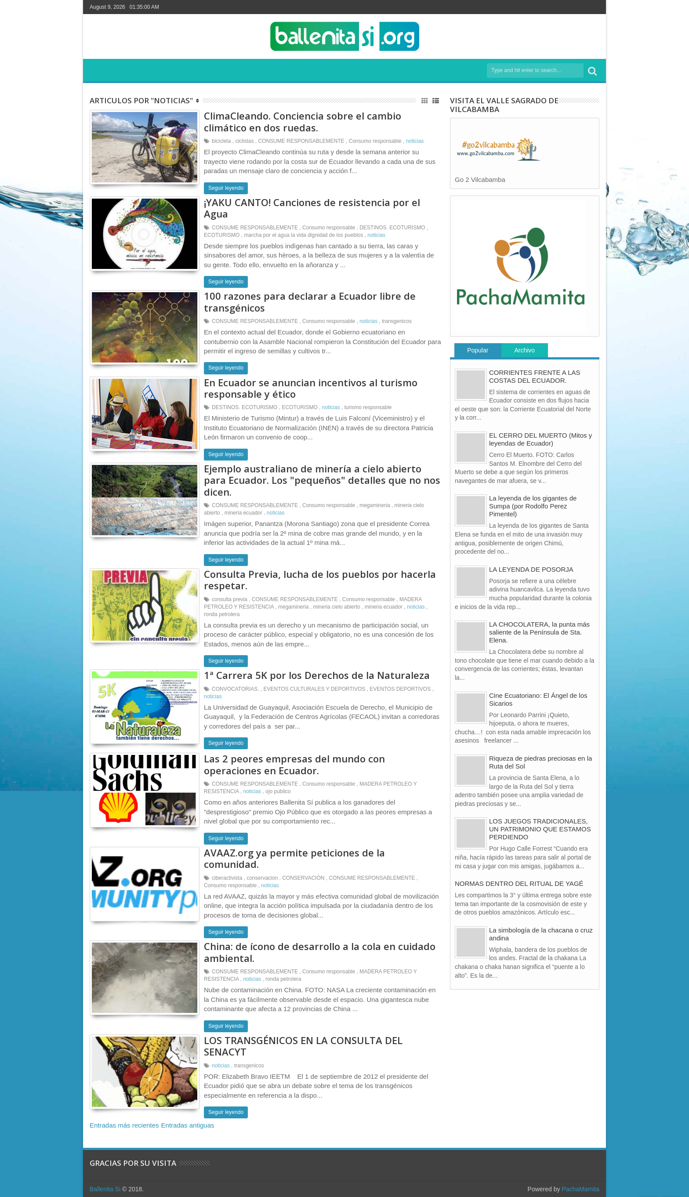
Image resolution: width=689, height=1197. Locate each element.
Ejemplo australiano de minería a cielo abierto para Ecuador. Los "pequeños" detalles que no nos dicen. (322, 480)
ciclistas (244, 141)
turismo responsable (368, 407)
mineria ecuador (243, 513)
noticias (415, 141)
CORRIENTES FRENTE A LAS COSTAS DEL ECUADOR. (534, 376)
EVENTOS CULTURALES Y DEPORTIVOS (315, 689)
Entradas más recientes (124, 1125)
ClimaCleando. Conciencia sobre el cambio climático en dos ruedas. (302, 121)
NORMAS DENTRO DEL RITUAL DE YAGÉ (519, 883)
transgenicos (397, 321)
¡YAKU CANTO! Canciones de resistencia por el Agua (312, 208)
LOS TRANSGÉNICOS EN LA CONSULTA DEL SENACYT (303, 1046)
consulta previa (229, 599)
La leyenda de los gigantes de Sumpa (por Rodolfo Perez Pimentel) (533, 506)
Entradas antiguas (187, 1125)
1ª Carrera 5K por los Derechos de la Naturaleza (317, 675)
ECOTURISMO (221, 235)
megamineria (374, 505)
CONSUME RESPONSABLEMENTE (301, 141)
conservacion (262, 878)
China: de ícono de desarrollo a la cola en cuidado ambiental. (319, 951)
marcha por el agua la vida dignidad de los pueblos (303, 235)
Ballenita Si (105, 1189)
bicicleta (221, 141)
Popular (477, 350)
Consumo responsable (375, 141)
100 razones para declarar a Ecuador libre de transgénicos (310, 301)
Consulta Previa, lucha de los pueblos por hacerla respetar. (320, 579)
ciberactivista (227, 878)
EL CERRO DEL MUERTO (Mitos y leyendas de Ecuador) (540, 439)
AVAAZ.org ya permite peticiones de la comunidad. (294, 858)
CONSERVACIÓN (303, 878)
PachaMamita (580, 1189)
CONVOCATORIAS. (235, 689)
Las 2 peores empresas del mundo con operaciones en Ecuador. (294, 764)
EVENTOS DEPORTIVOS (400, 689)
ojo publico (277, 791)
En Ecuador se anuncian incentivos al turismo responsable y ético (310, 388)
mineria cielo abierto (336, 607)
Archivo (524, 350)
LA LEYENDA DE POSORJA (531, 569)
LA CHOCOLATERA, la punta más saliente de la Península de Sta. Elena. (539, 632)
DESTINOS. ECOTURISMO (392, 228)
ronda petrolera (221, 614)
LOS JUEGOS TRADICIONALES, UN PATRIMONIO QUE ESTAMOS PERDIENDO (540, 829)
